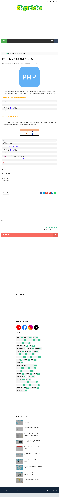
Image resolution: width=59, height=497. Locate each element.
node (26, 368)
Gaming (29, 348)
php (10, 53)
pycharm (19, 373)
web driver (33, 387)
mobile (18, 362)
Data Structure (21, 345)
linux (18, 359)
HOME (4, 40)
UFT (28, 385)
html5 (34, 351)
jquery (35, 357)
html (26, 351)
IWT (24, 354)
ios (18, 354)
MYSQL (18, 368)
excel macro (20, 348)
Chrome (19, 343)
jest (28, 357)
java (30, 354)
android (26, 337)
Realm (30, 376)
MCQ (32, 359)
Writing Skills (20, 390)
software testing (21, 382)
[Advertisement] (29, 26)
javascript (20, 357)
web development (21, 387)
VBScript (35, 385)
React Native (20, 376)
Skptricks (5, 53)
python (28, 373)
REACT (35, 373)
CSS (26, 343)
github (37, 348)
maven (25, 359)
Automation (20, 340)
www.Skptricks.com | (12, 490)
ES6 (30, 345)
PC (32, 368)
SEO (27, 379)
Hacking (19, 351)
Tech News (32, 382)
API (34, 337)
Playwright (27, 371)
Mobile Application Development (25, 365)
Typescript (20, 385)
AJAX (18, 337)
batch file (29, 340)
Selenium (19, 379)
